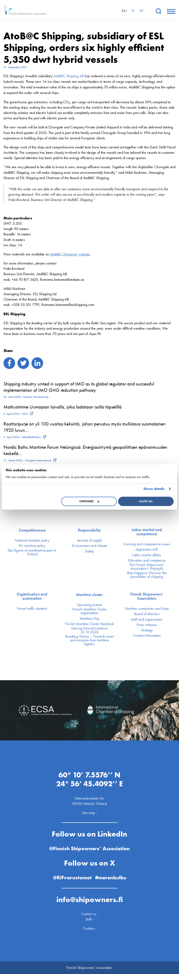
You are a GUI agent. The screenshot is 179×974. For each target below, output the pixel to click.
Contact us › (89, 913)
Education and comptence (146, 560)
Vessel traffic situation (32, 608)
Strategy (147, 630)
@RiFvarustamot (72, 877)
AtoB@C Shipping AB (68, 76)
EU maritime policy (32, 546)
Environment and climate (89, 546)
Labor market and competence (147, 532)
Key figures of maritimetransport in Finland (32, 552)
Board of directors (147, 614)
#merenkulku (110, 877)
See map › (89, 812)
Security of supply (89, 540)
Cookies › (89, 928)
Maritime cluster (89, 594)
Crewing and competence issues (146, 544)
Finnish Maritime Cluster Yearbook (89, 624)
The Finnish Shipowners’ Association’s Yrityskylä (146, 566)
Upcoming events (89, 605)
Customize (89, 501)
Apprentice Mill (147, 549)
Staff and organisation (146, 619)
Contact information (147, 635)
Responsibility (89, 530)
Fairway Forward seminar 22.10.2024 (89, 630)
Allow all (146, 501)
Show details (154, 488)
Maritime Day (89, 618)
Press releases (147, 625)
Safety (89, 551)
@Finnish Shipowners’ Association (89, 848)
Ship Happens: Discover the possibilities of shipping (147, 575)
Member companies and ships (147, 608)
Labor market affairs (146, 555)
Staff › (89, 919)
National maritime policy (32, 540)
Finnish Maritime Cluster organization (89, 611)
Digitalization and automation (32, 596)
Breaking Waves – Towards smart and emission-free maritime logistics (89, 640)
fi (133, 10)
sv (141, 10)
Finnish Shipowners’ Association (146, 596)
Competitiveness (32, 530)
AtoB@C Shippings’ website (70, 254)
